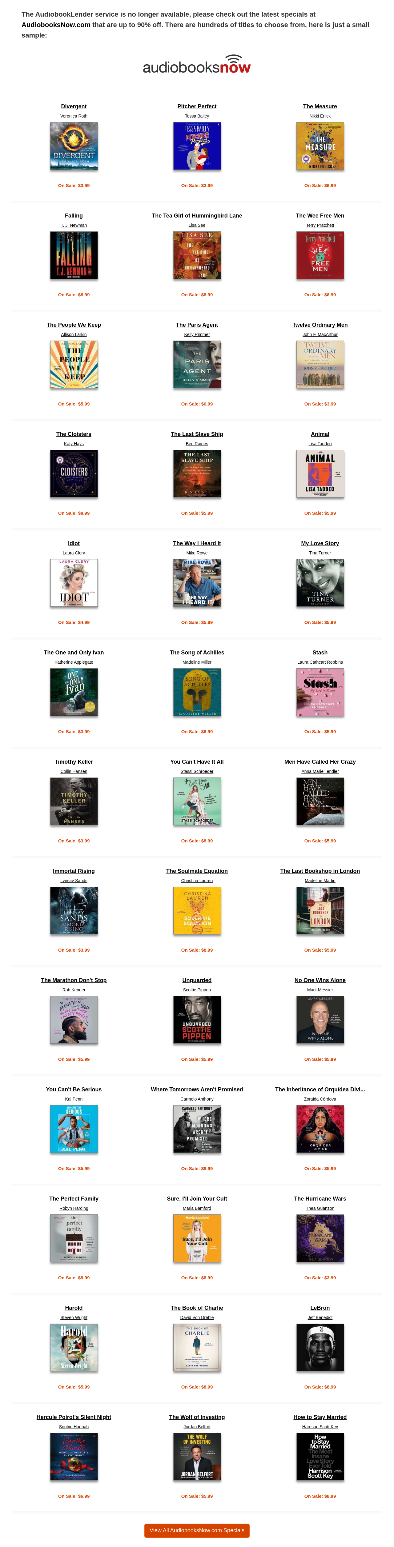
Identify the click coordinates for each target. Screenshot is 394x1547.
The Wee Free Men (320, 216)
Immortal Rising (74, 871)
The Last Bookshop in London (320, 871)
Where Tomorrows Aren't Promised (197, 1090)
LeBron (320, 1308)
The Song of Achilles (197, 653)
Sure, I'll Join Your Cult (197, 1199)
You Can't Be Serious (74, 1090)
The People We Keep (74, 325)
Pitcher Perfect (196, 107)
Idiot (74, 543)
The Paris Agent (197, 325)
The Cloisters (73, 434)
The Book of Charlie (197, 1308)
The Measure (320, 107)
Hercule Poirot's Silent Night (74, 1417)
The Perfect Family (73, 1199)
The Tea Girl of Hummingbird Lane (197, 216)
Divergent (73, 107)
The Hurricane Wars (320, 1199)
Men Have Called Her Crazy (320, 762)
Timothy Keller (74, 762)
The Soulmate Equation (197, 871)
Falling (74, 216)
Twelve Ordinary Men (320, 325)
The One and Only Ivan (74, 653)
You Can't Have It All (196, 762)
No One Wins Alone (320, 980)
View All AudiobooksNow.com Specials (197, 1530)
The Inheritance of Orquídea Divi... (320, 1090)
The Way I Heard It (197, 543)
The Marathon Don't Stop (74, 980)
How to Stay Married (320, 1417)
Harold (73, 1308)
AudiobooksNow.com (56, 25)
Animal (320, 434)
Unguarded (196, 980)
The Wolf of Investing (197, 1417)
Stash (320, 653)
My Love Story (320, 543)
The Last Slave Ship (197, 434)
